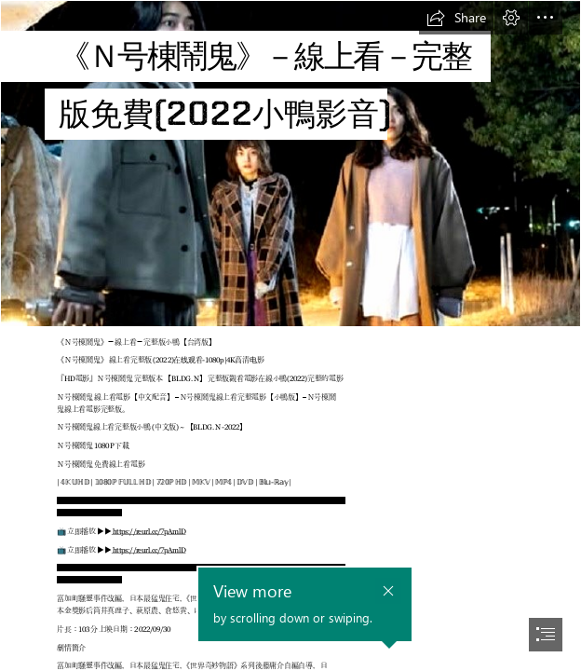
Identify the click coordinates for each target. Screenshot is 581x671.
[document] (290, 335)
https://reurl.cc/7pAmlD (149, 531)
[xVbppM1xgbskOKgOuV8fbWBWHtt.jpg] (290, 163)
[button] (456, 17)
